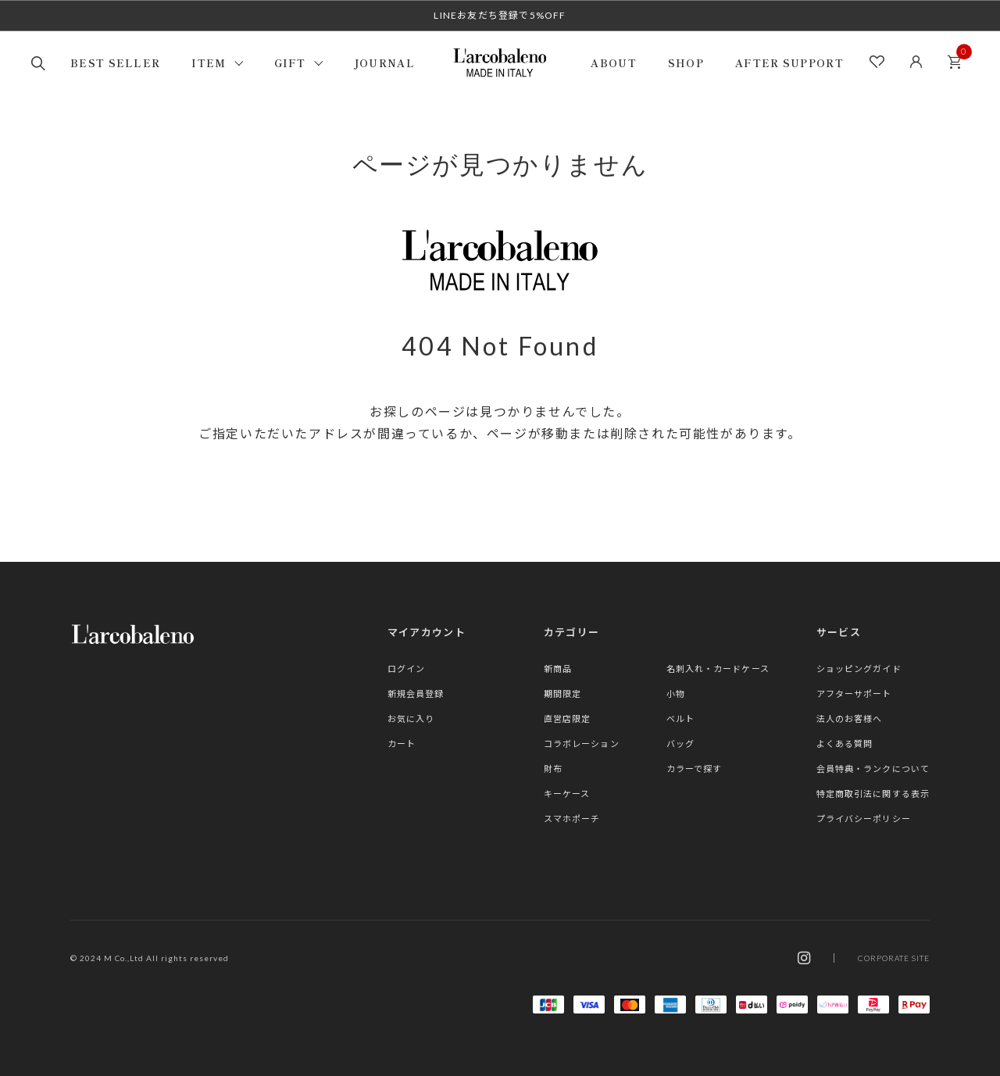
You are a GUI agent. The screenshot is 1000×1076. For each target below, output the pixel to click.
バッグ (680, 743)
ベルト (680, 718)
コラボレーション (582, 743)
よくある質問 (844, 743)
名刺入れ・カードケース (718, 668)
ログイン (406, 668)
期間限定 (562, 693)
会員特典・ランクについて (873, 768)
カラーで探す (694, 768)
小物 (675, 693)
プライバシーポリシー (863, 818)
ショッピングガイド (859, 668)
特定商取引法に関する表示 (873, 793)
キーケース (567, 793)
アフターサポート (854, 693)
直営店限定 (567, 718)
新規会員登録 (416, 693)
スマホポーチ (572, 818)
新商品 (558, 668)
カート (958, 57)
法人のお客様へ (849, 718)
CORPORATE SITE (894, 958)
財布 (553, 768)
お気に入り (411, 718)
